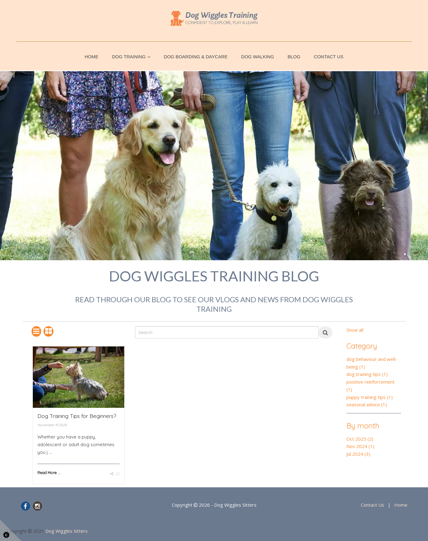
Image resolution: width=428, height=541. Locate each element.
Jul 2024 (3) (358, 454)
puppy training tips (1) (369, 397)
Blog (293, 56)
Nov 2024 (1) (360, 446)
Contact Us (328, 56)
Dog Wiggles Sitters (66, 531)
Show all (354, 330)
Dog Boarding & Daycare (196, 56)
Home (91, 56)
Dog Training (129, 56)
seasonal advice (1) (366, 404)
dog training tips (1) (367, 374)
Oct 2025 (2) (359, 439)
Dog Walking (257, 56)
